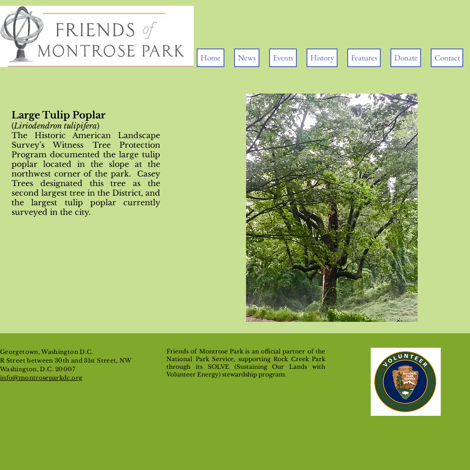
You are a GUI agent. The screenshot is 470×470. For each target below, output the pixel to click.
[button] (283, 57)
